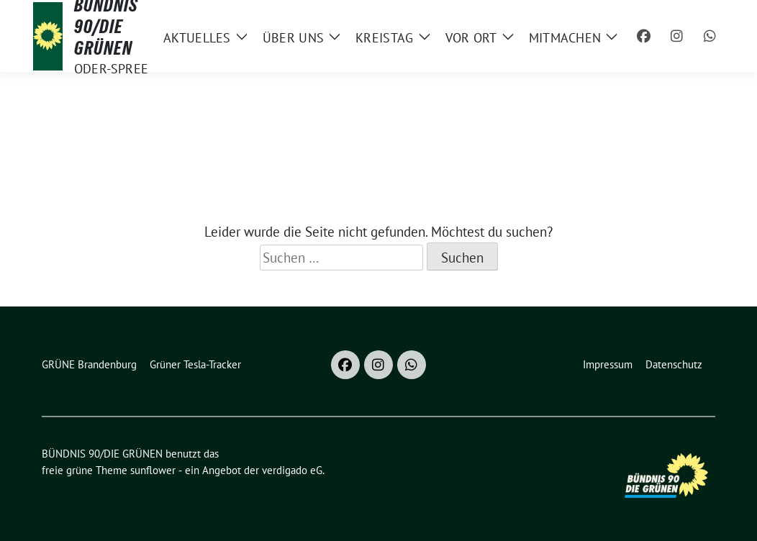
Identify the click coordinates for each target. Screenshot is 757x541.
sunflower (153, 470)
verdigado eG (292, 470)
